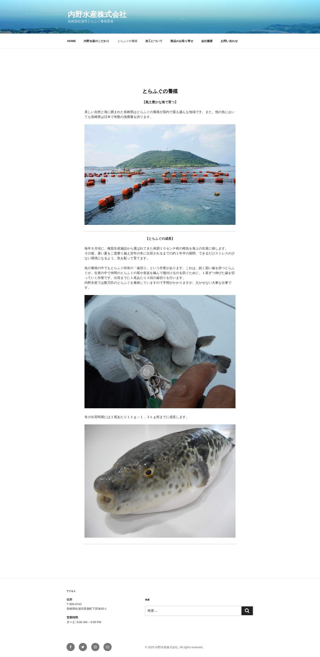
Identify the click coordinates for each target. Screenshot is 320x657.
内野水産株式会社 (97, 14)
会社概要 (207, 41)
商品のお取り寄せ (181, 41)
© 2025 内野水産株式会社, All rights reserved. (174, 647)
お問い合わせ (229, 41)
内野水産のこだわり (96, 41)
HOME (71, 41)
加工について (153, 41)
